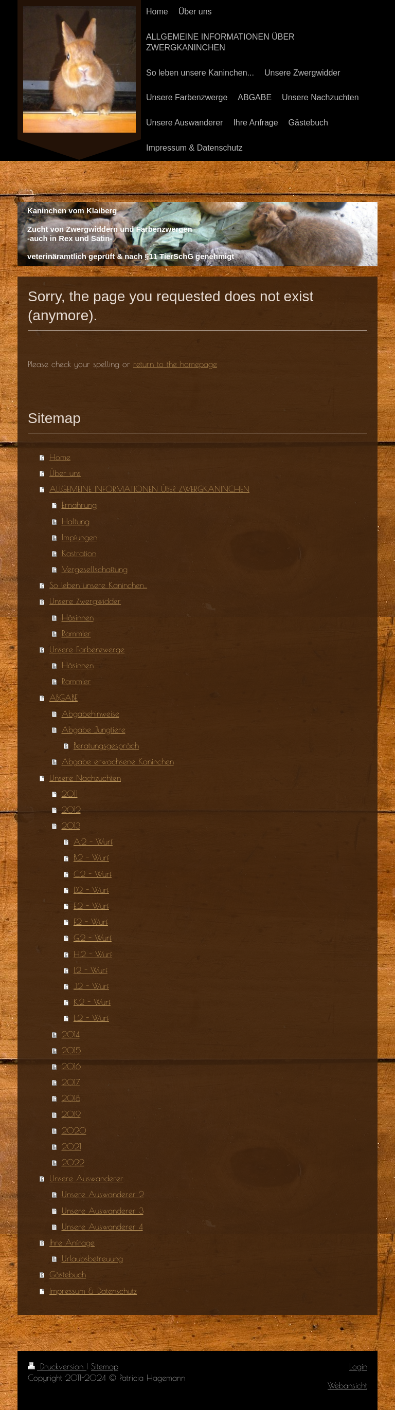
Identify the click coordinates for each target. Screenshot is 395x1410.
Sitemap (104, 1366)
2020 (74, 1130)
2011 (70, 793)
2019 (71, 1114)
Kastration (79, 553)
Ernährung (79, 504)
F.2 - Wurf (91, 921)
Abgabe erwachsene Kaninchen (118, 761)
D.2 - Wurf (91, 889)
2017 (71, 1082)
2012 (71, 809)
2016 (71, 1066)
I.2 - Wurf (90, 970)
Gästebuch (67, 1274)
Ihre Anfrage (72, 1242)
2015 (71, 1050)
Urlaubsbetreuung (92, 1258)
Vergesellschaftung (95, 569)
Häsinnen (78, 617)
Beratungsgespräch (106, 745)
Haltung (75, 521)
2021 (71, 1146)
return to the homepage (175, 364)
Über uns (65, 473)
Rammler (76, 633)
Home (59, 457)
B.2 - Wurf (91, 857)
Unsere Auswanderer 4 (102, 1226)
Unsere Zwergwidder (85, 601)
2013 (71, 825)
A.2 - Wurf (93, 841)
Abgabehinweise (90, 713)
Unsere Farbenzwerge (86, 649)
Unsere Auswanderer (86, 1178)
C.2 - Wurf (93, 873)
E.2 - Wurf (91, 905)
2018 (71, 1098)
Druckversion (57, 1366)
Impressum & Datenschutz (93, 1290)
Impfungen (79, 537)
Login (358, 1366)
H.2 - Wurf (93, 954)
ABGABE (63, 697)
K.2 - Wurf (92, 1001)
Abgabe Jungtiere (93, 729)
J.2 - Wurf (91, 986)
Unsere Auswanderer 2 (103, 1194)
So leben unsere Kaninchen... (98, 585)
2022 (73, 1162)
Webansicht (347, 1385)
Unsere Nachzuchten (85, 777)
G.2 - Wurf (93, 937)
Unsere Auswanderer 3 (102, 1210)
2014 (71, 1034)
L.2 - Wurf (91, 1017)
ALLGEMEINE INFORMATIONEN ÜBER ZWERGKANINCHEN (149, 488)
